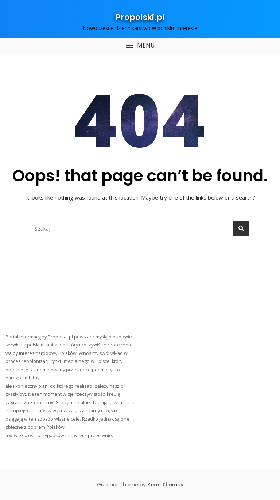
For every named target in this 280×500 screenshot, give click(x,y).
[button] (140, 45)
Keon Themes (165, 484)
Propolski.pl (140, 17)
